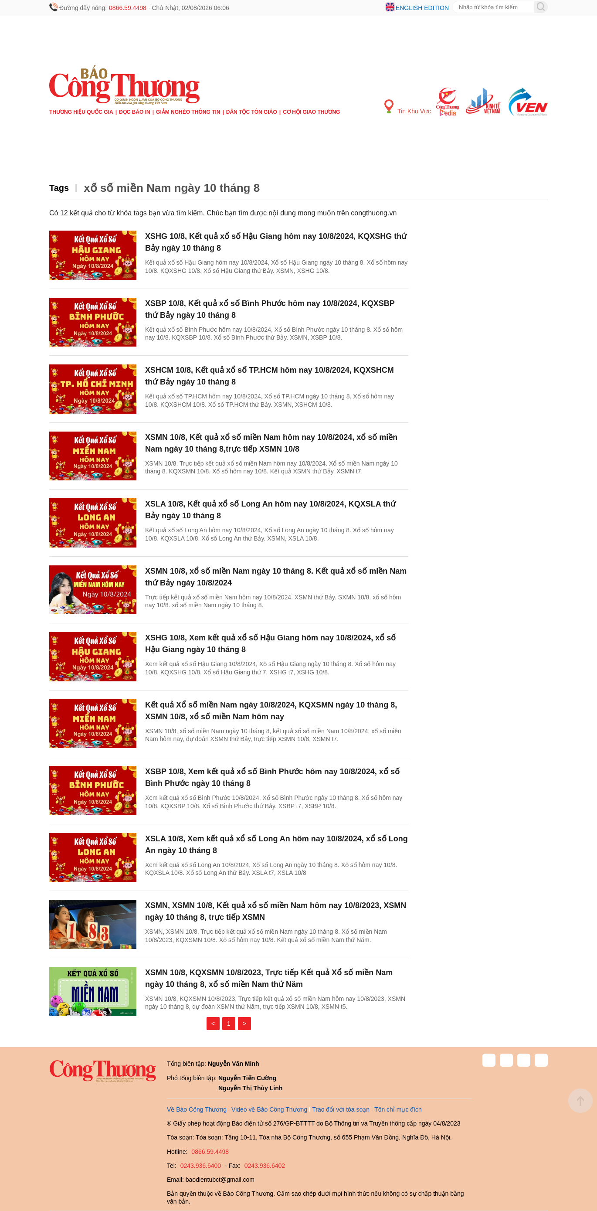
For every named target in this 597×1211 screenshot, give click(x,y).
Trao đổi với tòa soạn (341, 1109)
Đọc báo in (134, 112)
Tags (59, 188)
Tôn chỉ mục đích (398, 1109)
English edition (422, 7)
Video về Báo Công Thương (269, 1109)
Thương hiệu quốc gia (81, 112)
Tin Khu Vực (407, 107)
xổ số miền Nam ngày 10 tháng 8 (172, 187)
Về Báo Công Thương (197, 1109)
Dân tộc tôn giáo (251, 112)
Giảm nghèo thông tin (188, 112)
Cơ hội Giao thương (311, 112)
